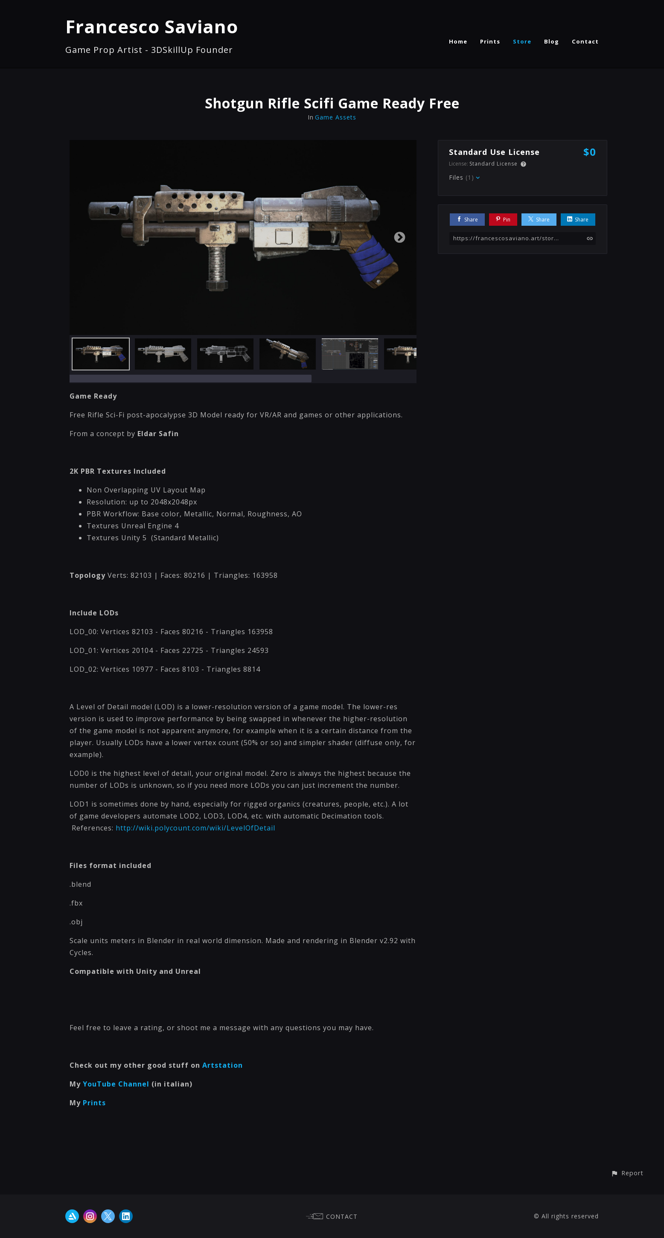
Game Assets (335, 117)
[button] (627, 1173)
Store (522, 41)
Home (458, 41)
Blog (551, 41)
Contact (585, 41)
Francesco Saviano (151, 26)
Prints (490, 41)
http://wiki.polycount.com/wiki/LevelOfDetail (195, 828)
